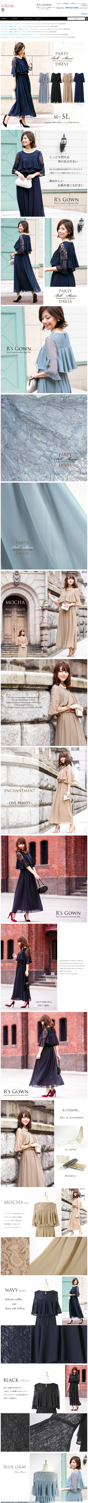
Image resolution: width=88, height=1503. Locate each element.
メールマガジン (83, 3)
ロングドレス (13, 23)
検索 (86, 18)
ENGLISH (84, 5)
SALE (14, 18)
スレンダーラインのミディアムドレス (34, 37)
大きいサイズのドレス (15, 34)
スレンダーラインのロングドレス (26, 23)
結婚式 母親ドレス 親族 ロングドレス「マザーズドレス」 (24, 29)
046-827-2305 (71, 7)
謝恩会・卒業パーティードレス (18, 31)
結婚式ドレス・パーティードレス (18, 26)
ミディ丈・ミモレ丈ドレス (16, 37)
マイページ (28, 18)
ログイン (59, 3)
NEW (3, 18)
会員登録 (66, 3)
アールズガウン (4, 23)
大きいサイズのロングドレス (29, 34)
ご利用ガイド (73, 3)
